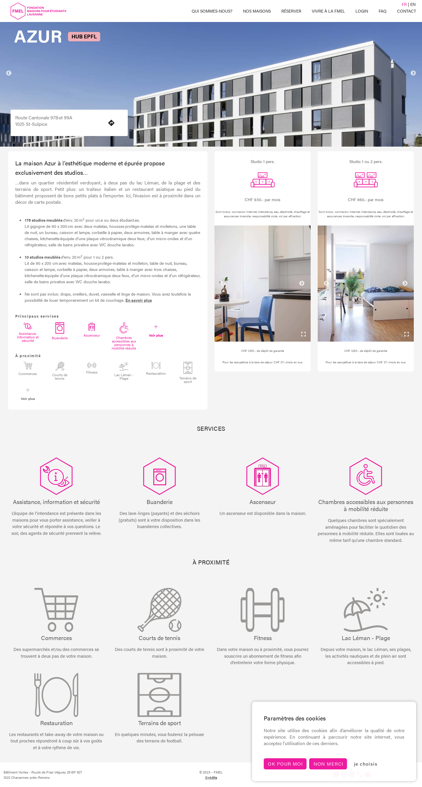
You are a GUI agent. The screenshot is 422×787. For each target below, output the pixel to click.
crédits (211, 777)
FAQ (383, 11)
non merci (328, 763)
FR (404, 4)
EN (413, 4)
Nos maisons (257, 11)
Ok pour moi (285, 763)
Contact (406, 11)
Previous (9, 73)
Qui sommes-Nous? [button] (212, 11)
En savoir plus (138, 300)
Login (361, 11)
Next (413, 73)
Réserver (291, 11)
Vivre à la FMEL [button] (328, 11)
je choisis (365, 763)
